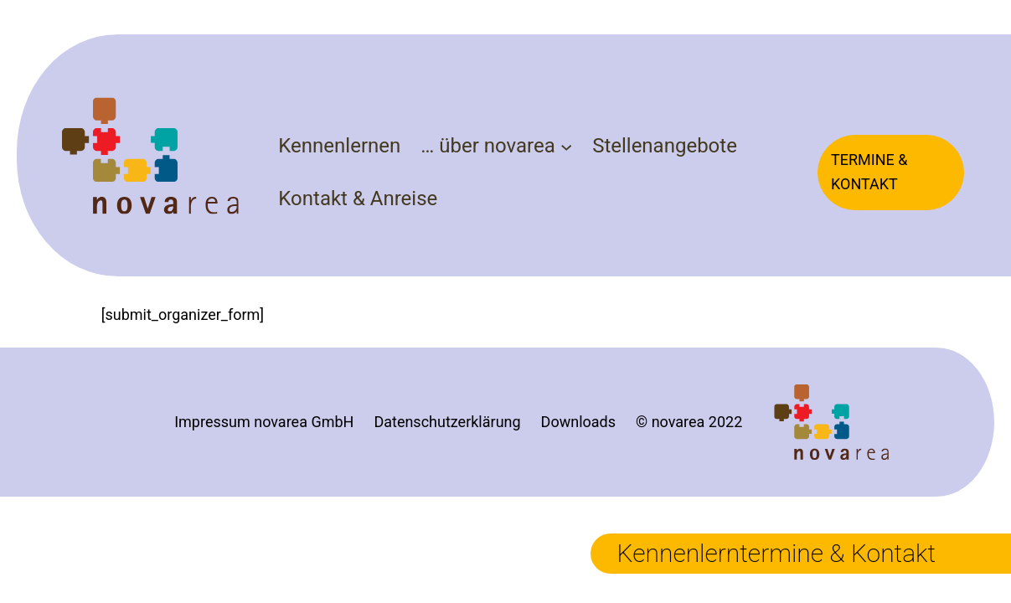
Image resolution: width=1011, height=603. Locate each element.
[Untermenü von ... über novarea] (566, 146)
